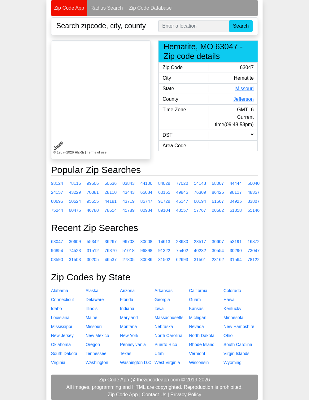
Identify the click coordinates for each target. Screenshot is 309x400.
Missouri (244, 88)
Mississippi (61, 326)
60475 (75, 210)
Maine (91, 317)
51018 (129, 250)
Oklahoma (61, 344)
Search (241, 26)
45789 (129, 210)
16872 (253, 241)
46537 (111, 259)
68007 (218, 183)
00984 (146, 210)
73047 (253, 250)
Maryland (129, 317)
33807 (253, 201)
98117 (236, 192)
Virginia (58, 362)
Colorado (232, 290)
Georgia (162, 299)
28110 (111, 192)
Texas (126, 353)
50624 (75, 201)
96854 (57, 250)
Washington (96, 362)
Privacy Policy (185, 394)
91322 (164, 250)
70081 (93, 192)
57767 (200, 210)
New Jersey (62, 335)
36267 (111, 241)
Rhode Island (202, 344)
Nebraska (163, 326)
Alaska (91, 290)
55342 (93, 241)
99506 (93, 183)
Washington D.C (135, 362)
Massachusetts (168, 317)
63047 (57, 241)
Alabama (59, 290)
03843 (129, 183)
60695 (57, 201)
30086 (146, 259)
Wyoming (233, 362)
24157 (57, 192)
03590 (57, 259)
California (198, 290)
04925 (236, 201)
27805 (129, 259)
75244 (57, 210)
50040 (253, 183)
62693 (182, 259)
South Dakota (64, 353)
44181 (111, 201)
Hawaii (230, 299)
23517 (200, 241)
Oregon (92, 344)
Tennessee (96, 353)
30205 (93, 259)
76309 (200, 192)
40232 (200, 250)
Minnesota (234, 317)
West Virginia (167, 362)
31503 (75, 259)
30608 (146, 241)
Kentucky (233, 308)
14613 (164, 241)
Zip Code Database (150, 8)
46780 (93, 210)
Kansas (196, 308)
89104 (164, 210)
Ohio (228, 335)
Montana (128, 326)
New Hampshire (239, 326)
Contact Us (154, 394)
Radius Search (106, 8)
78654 (111, 210)
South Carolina (238, 344)
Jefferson (243, 99)
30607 (218, 241)
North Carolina (168, 335)
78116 (75, 183)
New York (129, 335)
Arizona (127, 290)
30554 (218, 250)
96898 (146, 250)
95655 (93, 201)
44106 (146, 183)
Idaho (56, 308)
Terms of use (97, 152)
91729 (164, 201)
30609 (75, 241)
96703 (129, 241)
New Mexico (97, 335)
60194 (200, 201)
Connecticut (62, 299)
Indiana (127, 308)
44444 (236, 183)
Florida (126, 299)
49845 (182, 192)
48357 (253, 192)
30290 (236, 250)
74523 (75, 250)
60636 (111, 183)
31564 (236, 259)
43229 (75, 192)
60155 (164, 192)
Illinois (91, 308)
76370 (111, 250)
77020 (182, 183)
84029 (164, 183)
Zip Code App (69, 8)
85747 (146, 201)
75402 (182, 250)
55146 (253, 210)
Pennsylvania (133, 344)
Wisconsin (199, 362)
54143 (200, 183)
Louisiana (60, 317)
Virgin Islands (237, 353)
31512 (93, 250)
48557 (182, 210)
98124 (57, 183)
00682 (218, 210)
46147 (182, 201)
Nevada (196, 326)
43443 (129, 192)
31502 (164, 259)
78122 (253, 259)
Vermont (197, 353)
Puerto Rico (165, 344)
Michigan (197, 317)
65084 (146, 192)
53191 (236, 241)
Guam (195, 299)
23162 (218, 259)
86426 (218, 192)
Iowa (159, 308)
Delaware (94, 299)
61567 (218, 201)
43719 (129, 201)
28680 (182, 241)
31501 (200, 259)
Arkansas (163, 290)
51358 (236, 210)
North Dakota (201, 335)
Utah (159, 353)
